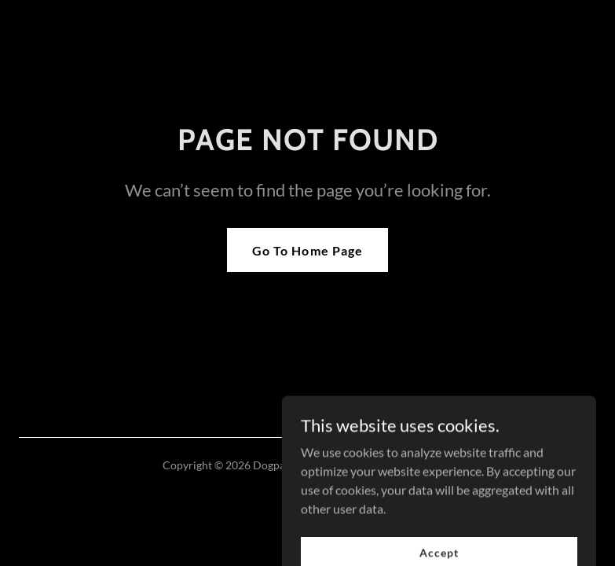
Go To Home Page (307, 250)
